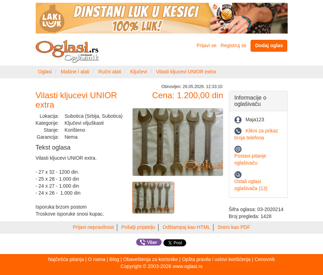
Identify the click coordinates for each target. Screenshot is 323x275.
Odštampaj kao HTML (186, 227)
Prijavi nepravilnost (93, 227)
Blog (114, 259)
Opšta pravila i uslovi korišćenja (216, 259)
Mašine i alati (75, 71)
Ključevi (138, 71)
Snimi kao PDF (234, 227)
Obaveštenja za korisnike (150, 259)
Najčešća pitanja (66, 259)
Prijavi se (207, 45)
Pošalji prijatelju (138, 227)
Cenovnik (264, 259)
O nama (96, 259)
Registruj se (233, 45)
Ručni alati (109, 71)
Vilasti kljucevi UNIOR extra (186, 71)
